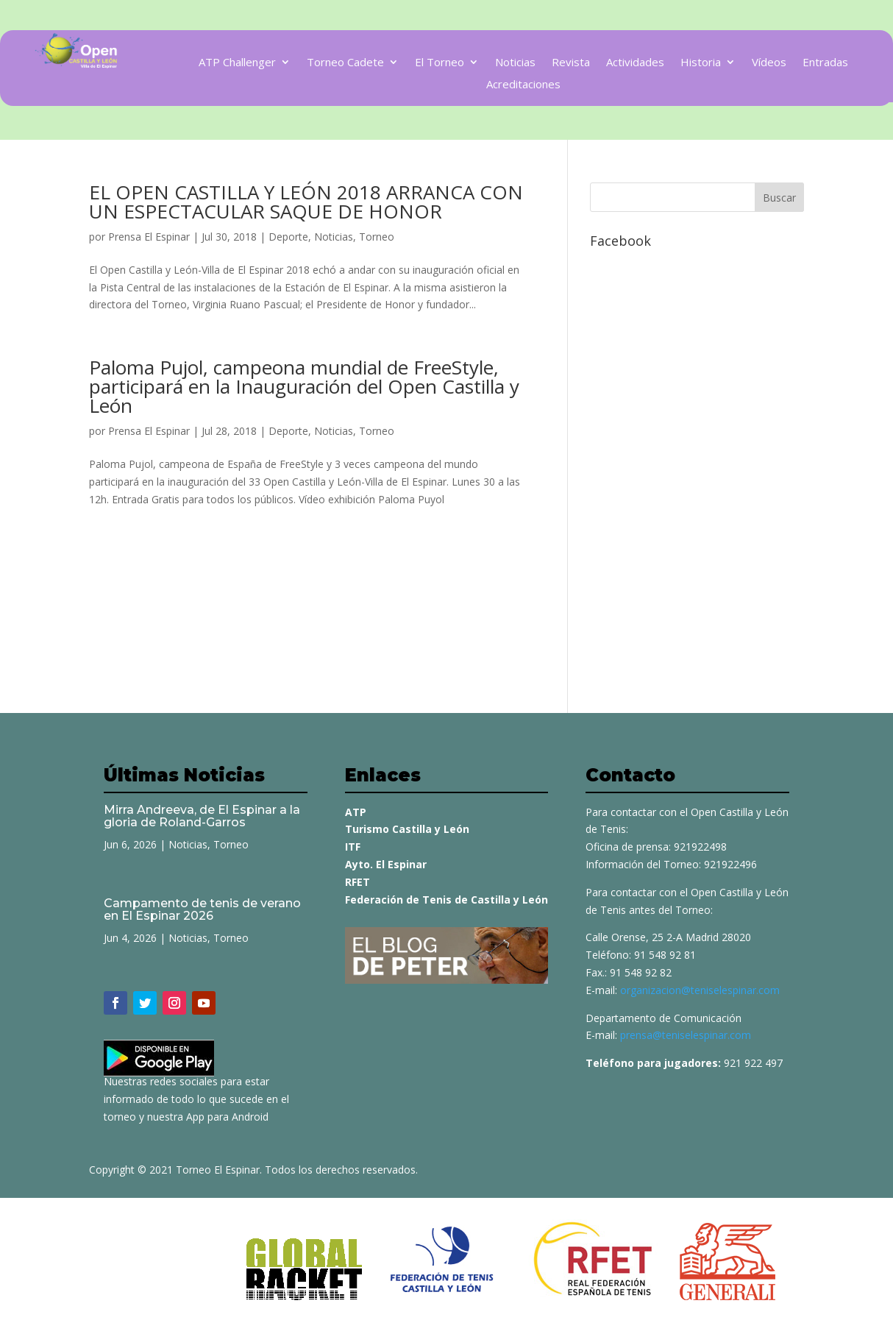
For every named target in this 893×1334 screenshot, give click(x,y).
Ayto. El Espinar (386, 864)
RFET (357, 882)
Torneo (376, 237)
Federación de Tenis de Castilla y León (446, 900)
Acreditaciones (523, 85)
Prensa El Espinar (149, 237)
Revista (571, 63)
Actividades (635, 63)
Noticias (515, 63)
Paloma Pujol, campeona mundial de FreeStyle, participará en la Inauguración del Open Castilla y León (304, 386)
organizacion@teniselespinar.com (700, 990)
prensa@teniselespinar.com (685, 1035)
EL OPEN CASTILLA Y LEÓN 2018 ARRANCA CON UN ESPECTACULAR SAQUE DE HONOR (306, 201)
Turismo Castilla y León (407, 829)
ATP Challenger (237, 63)
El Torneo (439, 63)
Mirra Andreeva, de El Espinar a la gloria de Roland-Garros (202, 816)
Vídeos (769, 63)
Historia (700, 63)
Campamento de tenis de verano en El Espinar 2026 (202, 909)
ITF (352, 847)
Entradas (825, 63)
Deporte (288, 237)
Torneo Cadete (345, 63)
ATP (355, 812)
